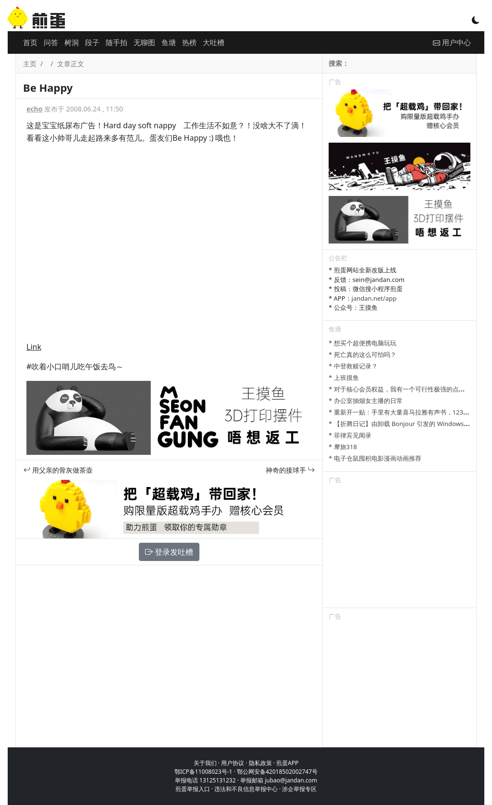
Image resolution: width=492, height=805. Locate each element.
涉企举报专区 (299, 789)
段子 (92, 42)
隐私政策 (260, 763)
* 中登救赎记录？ (353, 366)
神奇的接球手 (290, 470)
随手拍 (116, 42)
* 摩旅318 (343, 446)
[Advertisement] (399, 548)
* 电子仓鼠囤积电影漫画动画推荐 (375, 458)
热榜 (189, 42)
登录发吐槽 (169, 552)
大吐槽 (213, 42)
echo (34, 108)
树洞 (71, 42)
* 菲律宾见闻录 (350, 435)
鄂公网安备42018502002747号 (277, 772)
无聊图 (144, 42)
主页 (30, 63)
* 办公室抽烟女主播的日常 (366, 400)
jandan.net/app (374, 298)
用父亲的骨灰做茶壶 (58, 470)
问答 (51, 42)
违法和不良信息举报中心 (246, 789)
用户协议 (232, 763)
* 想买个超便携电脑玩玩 (362, 343)
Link (33, 347)
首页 (30, 42)
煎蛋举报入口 (192, 789)
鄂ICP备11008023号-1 (203, 772)
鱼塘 (168, 42)
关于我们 (205, 763)
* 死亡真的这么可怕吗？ (362, 354)
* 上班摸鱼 (344, 377)
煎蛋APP (287, 763)
